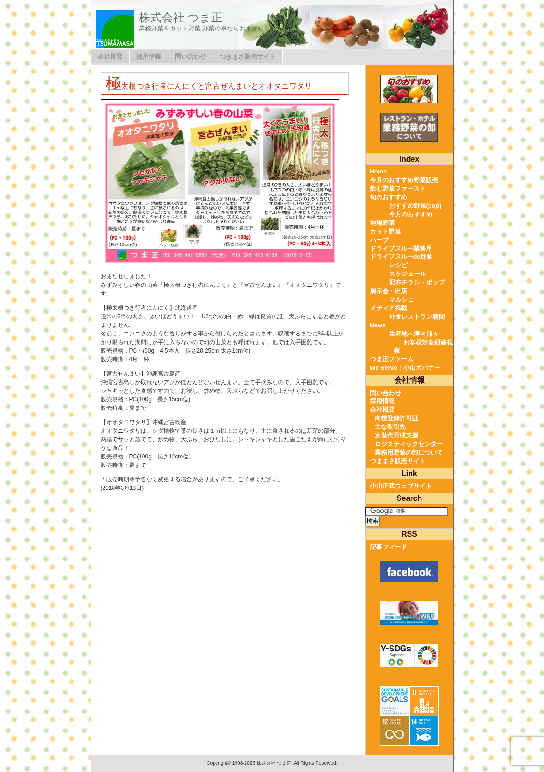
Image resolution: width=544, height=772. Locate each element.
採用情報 (148, 56)
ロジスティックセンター (409, 443)
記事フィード (388, 546)
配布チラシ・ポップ (417, 282)
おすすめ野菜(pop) (415, 205)
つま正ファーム (391, 359)
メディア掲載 (388, 308)
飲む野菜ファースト (398, 188)
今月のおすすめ (410, 214)
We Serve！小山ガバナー (405, 367)
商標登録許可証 (396, 418)
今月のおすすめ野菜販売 (404, 179)
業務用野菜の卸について (409, 452)
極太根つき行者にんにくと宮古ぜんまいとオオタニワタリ (209, 86)
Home (378, 171)
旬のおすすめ (388, 197)
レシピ (398, 265)
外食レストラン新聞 (417, 316)
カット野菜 (385, 231)
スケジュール (407, 273)
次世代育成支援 (396, 435)
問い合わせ (190, 56)
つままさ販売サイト (248, 56)
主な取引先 (390, 426)
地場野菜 (382, 222)
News (378, 325)
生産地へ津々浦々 (414, 333)
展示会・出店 (388, 291)
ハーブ (379, 240)
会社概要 (110, 56)
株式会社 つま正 (181, 17)
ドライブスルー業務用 (401, 248)
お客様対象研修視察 (423, 347)
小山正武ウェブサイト (401, 485)
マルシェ (401, 299)
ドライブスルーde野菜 (401, 256)
